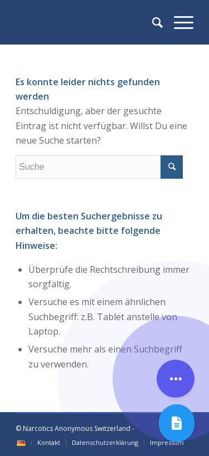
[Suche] (152, 22)
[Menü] (178, 22)
